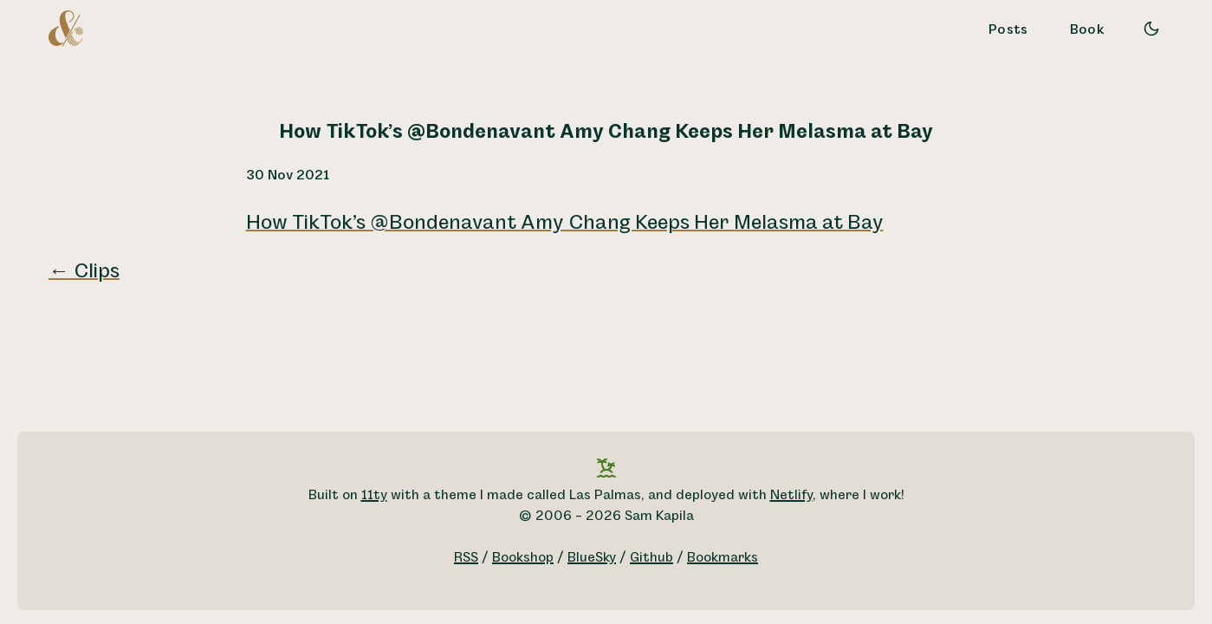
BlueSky (591, 557)
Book (1087, 30)
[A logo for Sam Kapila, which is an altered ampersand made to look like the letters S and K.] (66, 28)
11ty (374, 495)
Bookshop (523, 557)
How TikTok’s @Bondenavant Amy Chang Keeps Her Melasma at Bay (565, 223)
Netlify (791, 495)
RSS (466, 557)
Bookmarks (722, 557)
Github (651, 557)
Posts (1008, 30)
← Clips (84, 271)
